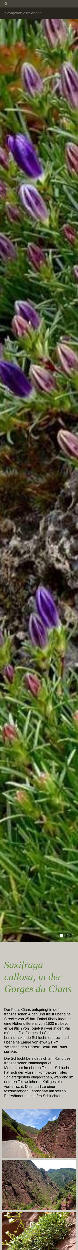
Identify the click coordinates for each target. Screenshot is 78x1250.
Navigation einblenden (23, 13)
